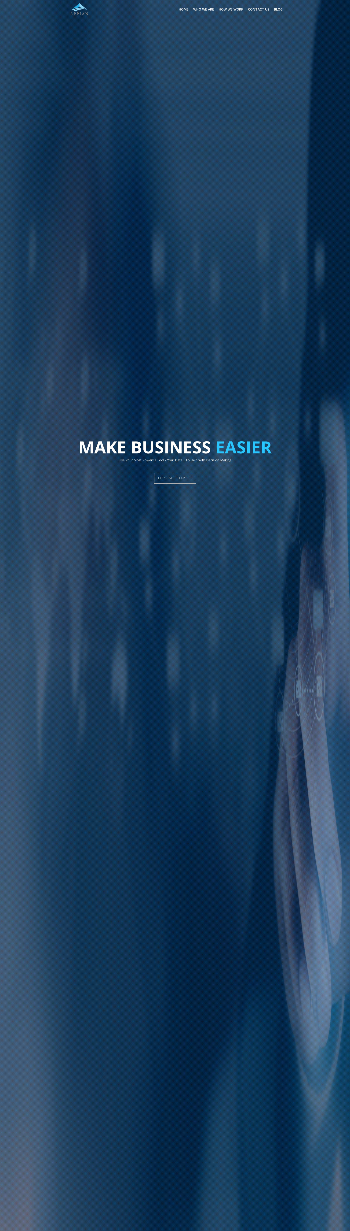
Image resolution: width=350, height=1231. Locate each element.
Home (184, 9)
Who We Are (203, 9)
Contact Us (258, 9)
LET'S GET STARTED (175, 478)
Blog (278, 9)
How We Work (231, 9)
